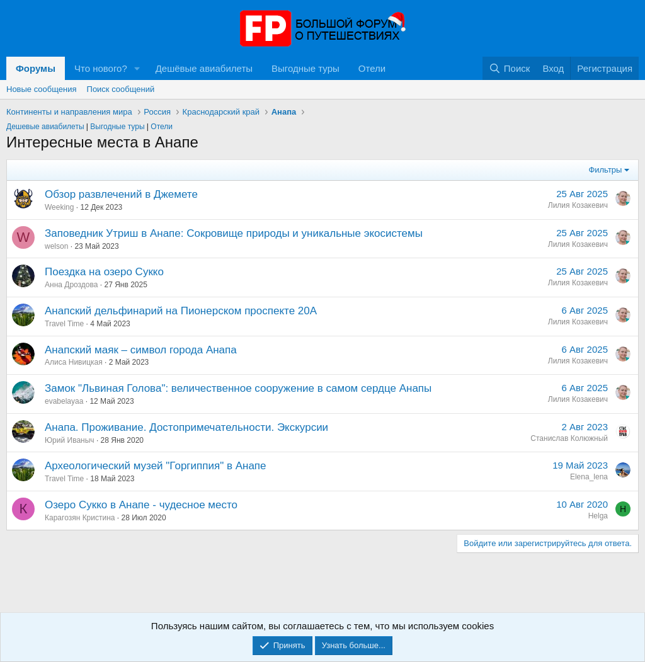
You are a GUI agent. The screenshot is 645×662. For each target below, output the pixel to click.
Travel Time (64, 323)
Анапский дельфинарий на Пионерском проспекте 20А (181, 311)
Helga (598, 515)
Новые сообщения (41, 89)
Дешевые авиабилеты (45, 126)
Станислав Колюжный (569, 438)
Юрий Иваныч (69, 440)
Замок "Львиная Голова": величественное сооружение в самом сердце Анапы (238, 388)
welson (56, 246)
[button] (137, 68)
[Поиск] (509, 68)
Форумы (35, 68)
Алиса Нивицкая (74, 362)
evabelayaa (64, 401)
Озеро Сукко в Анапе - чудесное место (141, 505)
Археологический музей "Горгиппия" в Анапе (155, 466)
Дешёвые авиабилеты (204, 68)
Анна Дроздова (71, 284)
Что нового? (100, 68)
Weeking (59, 207)
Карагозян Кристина (80, 517)
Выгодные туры (305, 68)
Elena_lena (589, 476)
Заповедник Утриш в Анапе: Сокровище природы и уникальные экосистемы (234, 233)
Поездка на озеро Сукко (104, 272)
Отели (371, 68)
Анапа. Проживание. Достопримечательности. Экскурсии (186, 427)
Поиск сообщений (121, 89)
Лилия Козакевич (578, 205)
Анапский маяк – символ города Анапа (141, 350)
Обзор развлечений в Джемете (121, 194)
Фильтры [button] (605, 169)
